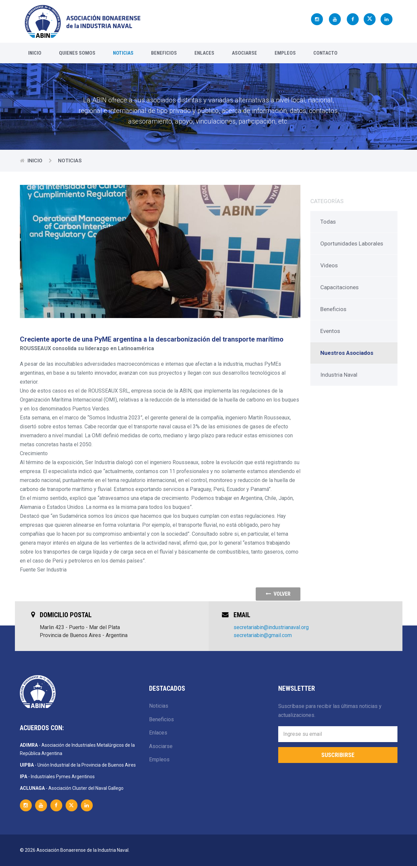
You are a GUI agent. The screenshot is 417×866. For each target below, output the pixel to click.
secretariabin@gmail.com (263, 635)
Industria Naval (338, 374)
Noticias (123, 53)
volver (278, 594)
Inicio (34, 53)
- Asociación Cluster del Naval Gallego (72, 788)
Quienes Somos (77, 53)
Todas (328, 221)
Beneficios (164, 53)
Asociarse (244, 53)
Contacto (325, 53)
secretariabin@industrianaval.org (271, 627)
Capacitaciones (339, 287)
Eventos (330, 331)
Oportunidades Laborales (351, 243)
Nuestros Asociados (346, 353)
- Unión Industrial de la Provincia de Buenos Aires (78, 765)
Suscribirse (337, 754)
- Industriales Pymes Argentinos (57, 776)
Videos (329, 265)
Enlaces (204, 53)
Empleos (285, 53)
